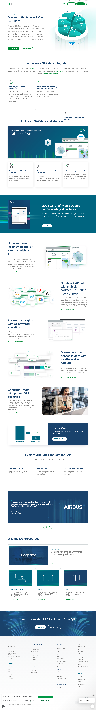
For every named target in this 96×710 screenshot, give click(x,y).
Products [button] (28, 5)
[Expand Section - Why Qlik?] (10, 643)
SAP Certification (59, 440)
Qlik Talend (33, 649)
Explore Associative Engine (67, 310)
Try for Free (71, 5)
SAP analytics (61, 72)
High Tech (59, 666)
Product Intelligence (61, 679)
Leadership (10, 669)
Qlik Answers (34, 659)
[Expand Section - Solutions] (59, 643)
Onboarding (80, 682)
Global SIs (59, 689)
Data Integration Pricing (36, 670)
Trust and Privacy (12, 649)
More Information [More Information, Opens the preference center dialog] (45, 700)
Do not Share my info (68, 703)
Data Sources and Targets (14, 657)
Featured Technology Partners (13, 655)
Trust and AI (10, 651)
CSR (9, 671)
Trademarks (58, 703)
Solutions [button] (36, 5)
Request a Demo (54, 628)
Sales (58, 672)
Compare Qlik (11, 653)
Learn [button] (49, 5)
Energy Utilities (60, 664)
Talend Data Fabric (35, 652)
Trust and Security (12, 647)
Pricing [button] (43, 5)
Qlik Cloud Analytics (35, 657)
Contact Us (80, 5)
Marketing (59, 674)
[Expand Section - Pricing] (33, 668)
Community (80, 653)
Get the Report (47, 227)
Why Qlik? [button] (21, 5)
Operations (59, 678)
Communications (60, 659)
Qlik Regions (10, 659)
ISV (57, 648)
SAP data (31, 70)
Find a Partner (60, 687)
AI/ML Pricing (34, 674)
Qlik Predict (33, 660)
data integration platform (52, 75)
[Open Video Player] (48, 144)
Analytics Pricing (34, 672)
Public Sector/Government (61, 654)
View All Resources (82, 540)
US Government (60, 656)
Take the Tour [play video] (27, 50)
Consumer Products (61, 663)
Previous (45, 528)
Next (51, 528)
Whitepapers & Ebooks (83, 662)
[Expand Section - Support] (80, 675)
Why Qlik (10, 646)
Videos (79, 666)
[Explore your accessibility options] (3, 706)
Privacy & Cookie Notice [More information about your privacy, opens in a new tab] (26, 701)
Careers (9, 678)
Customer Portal (81, 681)
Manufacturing (60, 661)
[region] (28, 699)
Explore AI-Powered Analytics (15, 342)
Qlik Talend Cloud (35, 651)
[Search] (64, 5)
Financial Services (61, 649)
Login (86, 1)
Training (79, 654)
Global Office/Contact (13, 681)
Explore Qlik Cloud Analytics (15, 273)
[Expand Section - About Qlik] (10, 665)
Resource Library (81, 659)
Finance (58, 676)
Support (71, 1)
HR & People (59, 681)
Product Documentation (81, 685)
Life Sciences (60, 668)
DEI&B (9, 672)
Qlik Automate (34, 662)
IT (57, 683)
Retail (58, 658)
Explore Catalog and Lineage (68, 379)
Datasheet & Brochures (83, 667)
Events (79, 649)
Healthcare (59, 651)
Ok (45, 697)
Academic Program (12, 674)
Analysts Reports (81, 661)
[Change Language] (86, 5)
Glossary (80, 651)
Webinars (80, 664)
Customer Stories (81, 647)
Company (79, 1)
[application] (92, 706)
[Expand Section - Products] (33, 643)
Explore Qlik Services (13, 413)
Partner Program (11, 676)
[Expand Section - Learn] (79, 643)
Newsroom (10, 679)
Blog (79, 646)
